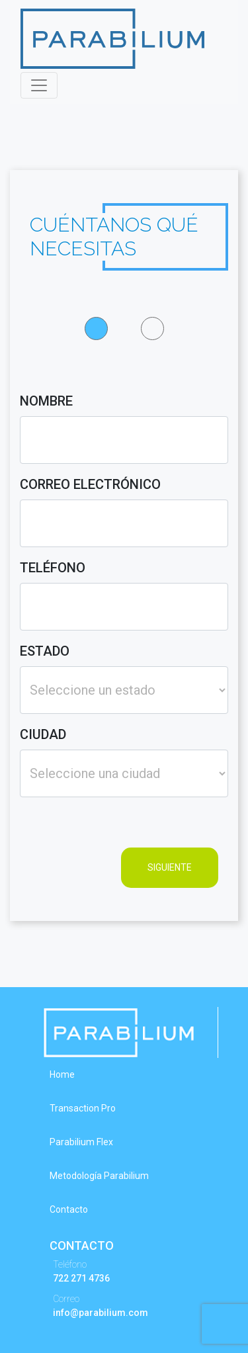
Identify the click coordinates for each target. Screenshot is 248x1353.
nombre (46, 401)
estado (44, 651)
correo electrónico (90, 484)
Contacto (69, 1209)
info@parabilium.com (100, 1312)
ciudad (43, 734)
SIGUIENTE (169, 867)
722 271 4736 (81, 1278)
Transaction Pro (83, 1108)
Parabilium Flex (81, 1142)
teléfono (52, 568)
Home (62, 1074)
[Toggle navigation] (39, 85)
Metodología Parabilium (99, 1175)
